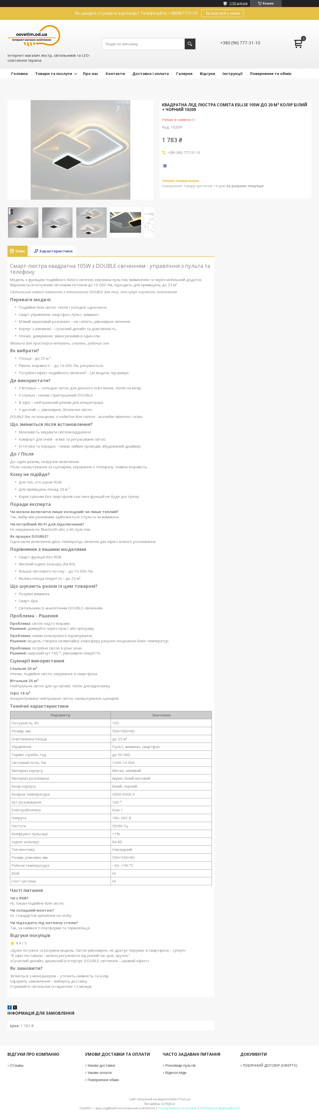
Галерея (184, 73)
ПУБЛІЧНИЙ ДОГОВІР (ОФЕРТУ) (270, 1065)
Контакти (115, 73)
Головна (19, 73)
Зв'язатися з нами (222, 13)
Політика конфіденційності (219, 1108)
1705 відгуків (238, 3)
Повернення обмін (103, 1079)
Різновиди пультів (180, 1065)
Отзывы (16, 1065)
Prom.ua (184, 1099)
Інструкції (232, 73)
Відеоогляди (175, 1072)
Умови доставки (101, 1065)
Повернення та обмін (270, 73)
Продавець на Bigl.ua (159, 1104)
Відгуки (207, 73)
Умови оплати (99, 1072)
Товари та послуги (53, 73)
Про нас (90, 73)
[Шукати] (190, 44)
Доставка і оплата (150, 73)
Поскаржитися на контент (177, 1108)
